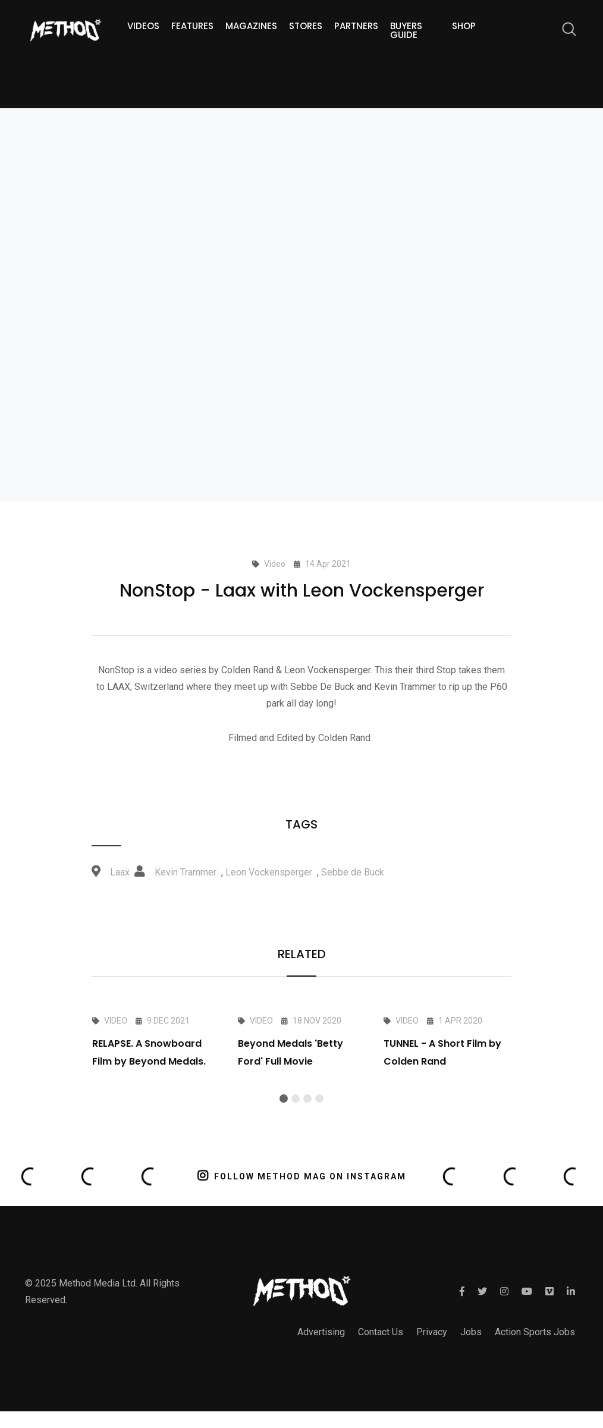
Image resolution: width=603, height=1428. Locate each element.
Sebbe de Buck (352, 872)
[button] (283, 1098)
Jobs (471, 1332)
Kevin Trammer (185, 872)
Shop (464, 26)
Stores (305, 26)
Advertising (321, 1332)
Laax (120, 872)
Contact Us (380, 1332)
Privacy (431, 1332)
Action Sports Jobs (535, 1332)
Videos (143, 26)
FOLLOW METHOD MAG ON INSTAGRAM (301, 1176)
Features (192, 26)
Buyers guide (406, 30)
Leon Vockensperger (268, 872)
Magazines (251, 26)
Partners (356, 26)
